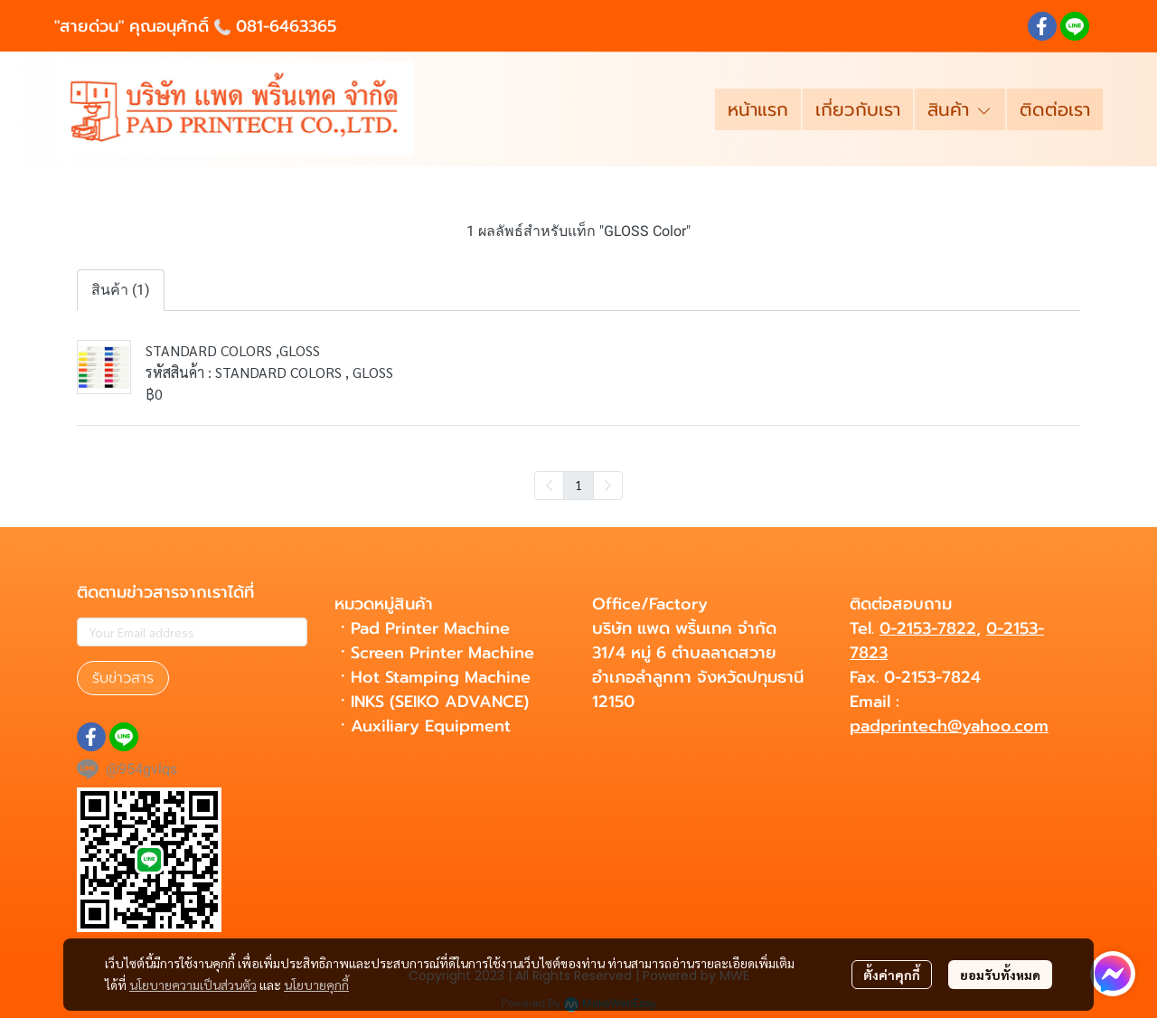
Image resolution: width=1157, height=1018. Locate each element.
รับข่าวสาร (123, 678)
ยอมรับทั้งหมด (1000, 974)
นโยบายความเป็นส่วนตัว (193, 984)
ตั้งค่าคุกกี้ (891, 974)
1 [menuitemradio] (578, 484)
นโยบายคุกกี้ (316, 984)
